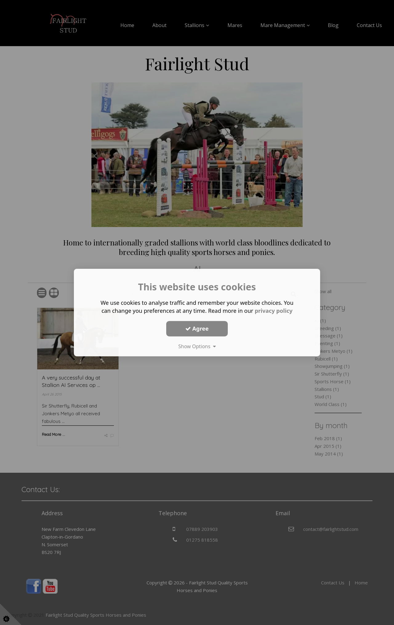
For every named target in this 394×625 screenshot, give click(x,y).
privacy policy (273, 310)
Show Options (197, 346)
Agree (197, 328)
